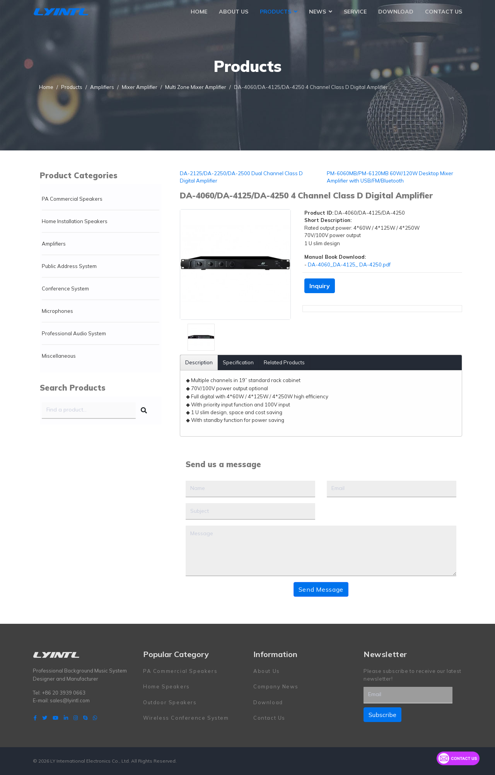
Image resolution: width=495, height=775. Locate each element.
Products (275, 11)
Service (355, 11)
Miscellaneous (59, 356)
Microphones (57, 311)
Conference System (65, 288)
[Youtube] (55, 718)
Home (199, 11)
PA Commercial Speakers (72, 199)
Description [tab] (199, 362)
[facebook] (35, 718)
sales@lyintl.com (70, 700)
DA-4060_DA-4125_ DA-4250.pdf (349, 264)
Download (395, 11)
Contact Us (443, 11)
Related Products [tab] (284, 362)
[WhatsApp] (95, 718)
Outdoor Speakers (170, 702)
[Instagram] (75, 718)
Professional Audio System (74, 333)
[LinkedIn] (66, 718)
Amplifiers (54, 244)
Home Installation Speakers (75, 221)
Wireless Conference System (186, 718)
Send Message (321, 589)
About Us (233, 11)
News (317, 11)
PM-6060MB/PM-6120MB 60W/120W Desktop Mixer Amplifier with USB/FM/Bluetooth (390, 177)
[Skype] (85, 718)
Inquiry (319, 286)
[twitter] (44, 718)
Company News (275, 686)
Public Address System (69, 266)
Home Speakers (166, 686)
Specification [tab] (238, 362)
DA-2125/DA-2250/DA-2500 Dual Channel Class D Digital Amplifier (241, 177)
